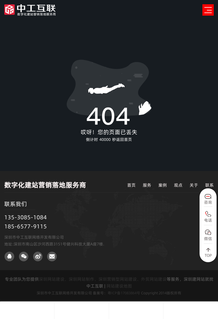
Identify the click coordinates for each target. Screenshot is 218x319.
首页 (131, 185)
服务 (147, 185)
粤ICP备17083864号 (124, 292)
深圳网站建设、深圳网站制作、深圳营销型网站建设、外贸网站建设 (103, 279)
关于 (194, 185)
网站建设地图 (119, 286)
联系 (209, 185)
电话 (208, 220)
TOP (208, 255)
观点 (178, 185)
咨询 (208, 202)
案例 (162, 185)
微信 (208, 238)
